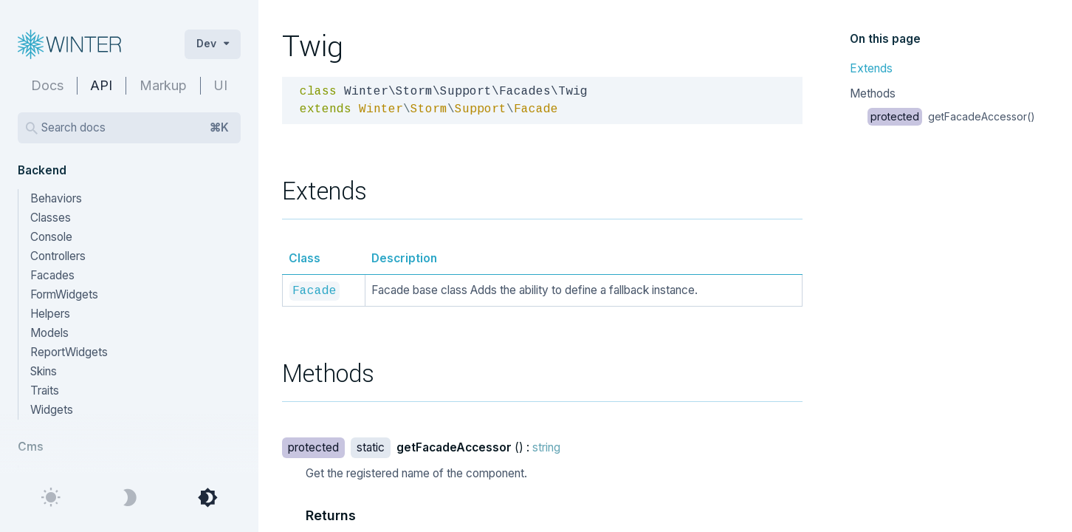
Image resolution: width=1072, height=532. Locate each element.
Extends (871, 68)
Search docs (135, 127)
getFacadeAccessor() (951, 116)
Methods (873, 93)
